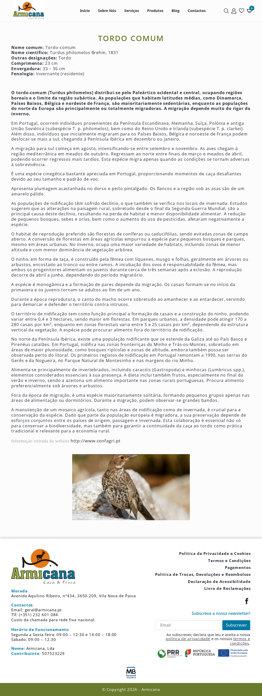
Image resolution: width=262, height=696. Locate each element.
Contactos (197, 10)
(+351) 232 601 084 (38, 614)
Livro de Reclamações (227, 588)
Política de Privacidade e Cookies (215, 553)
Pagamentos (238, 567)
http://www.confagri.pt (95, 441)
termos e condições (240, 641)
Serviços (131, 10)
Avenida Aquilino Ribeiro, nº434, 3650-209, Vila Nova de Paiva (73, 595)
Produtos (155, 10)
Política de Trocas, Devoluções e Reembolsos (203, 574)
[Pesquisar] (226, 10)
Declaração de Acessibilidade (219, 581)
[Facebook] (247, 601)
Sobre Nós (107, 10)
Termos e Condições (229, 560)
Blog (175, 10)
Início (85, 10)
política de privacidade (188, 638)
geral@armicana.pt (43, 609)
